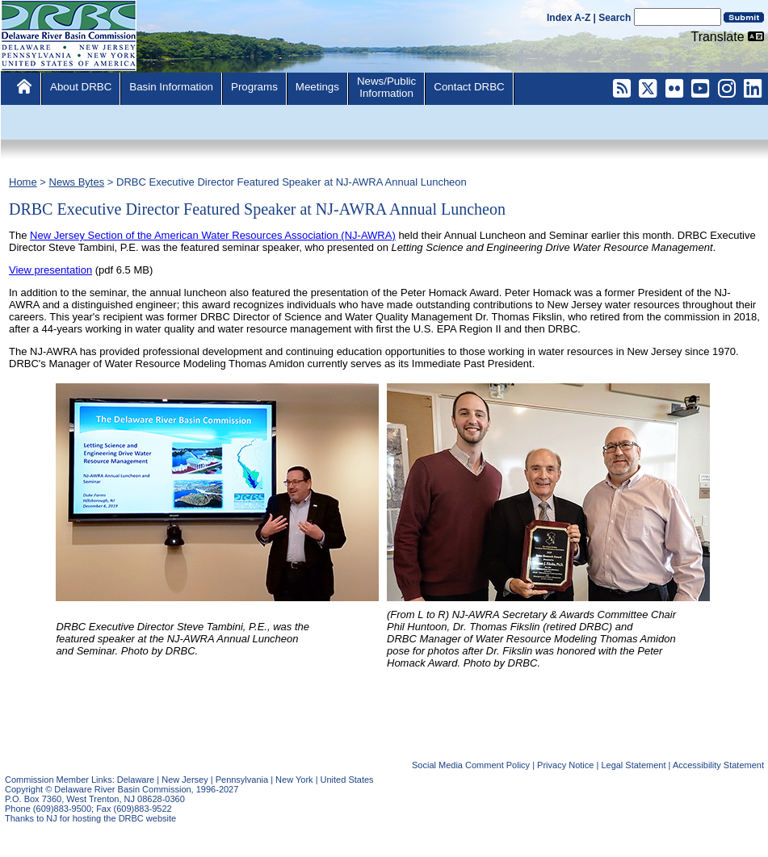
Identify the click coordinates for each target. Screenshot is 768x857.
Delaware (135, 779)
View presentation (50, 270)
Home (23, 182)
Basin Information (171, 87)
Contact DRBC (469, 87)
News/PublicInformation (386, 87)
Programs (254, 87)
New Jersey (185, 779)
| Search (613, 17)
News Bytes (77, 182)
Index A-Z (568, 17)
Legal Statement (633, 765)
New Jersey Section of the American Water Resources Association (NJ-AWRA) (213, 235)
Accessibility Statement (718, 765)
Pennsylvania (242, 779)
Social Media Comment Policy (471, 765)
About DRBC (80, 87)
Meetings (317, 87)
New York (294, 779)
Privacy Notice (565, 765)
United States (347, 779)
